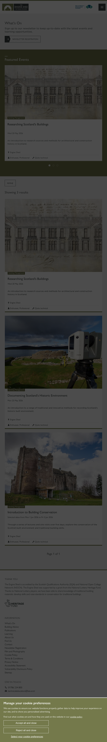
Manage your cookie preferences (27, 703)
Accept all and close (26, 723)
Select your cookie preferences (27, 736)
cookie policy (76, 716)
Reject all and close (26, 730)
